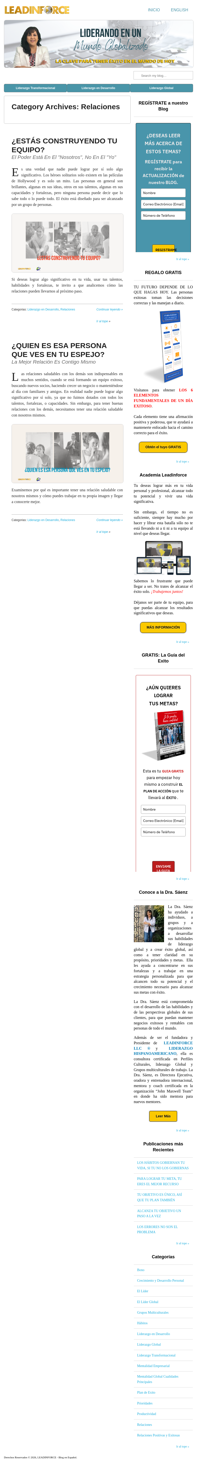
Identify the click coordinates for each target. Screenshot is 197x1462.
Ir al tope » (182, 259)
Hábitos (142, 1323)
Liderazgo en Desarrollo (98, 88)
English (179, 10)
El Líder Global (147, 1302)
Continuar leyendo (109, 309)
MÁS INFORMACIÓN (163, 627)
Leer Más (163, 1116)
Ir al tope (102, 321)
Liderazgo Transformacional (35, 88)
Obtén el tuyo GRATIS (163, 447)
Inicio (154, 10)
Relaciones (68, 309)
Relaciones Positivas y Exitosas (158, 1435)
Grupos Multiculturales (152, 1312)
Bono (140, 1270)
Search (138, 75)
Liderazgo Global (161, 88)
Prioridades (144, 1403)
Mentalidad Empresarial (153, 1366)
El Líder (142, 1291)
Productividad (146, 1414)
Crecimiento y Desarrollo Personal (160, 1280)
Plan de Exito (146, 1392)
